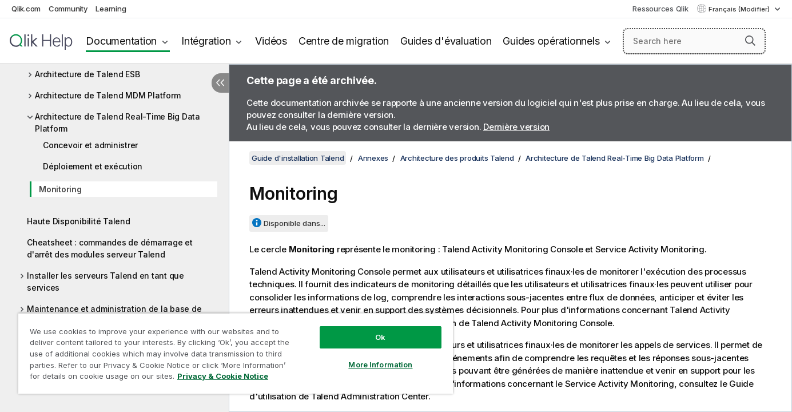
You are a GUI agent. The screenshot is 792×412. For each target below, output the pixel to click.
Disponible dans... (294, 223)
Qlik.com (26, 8)
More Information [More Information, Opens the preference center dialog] (380, 364)
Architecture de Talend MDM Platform (107, 95)
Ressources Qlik (660, 8)
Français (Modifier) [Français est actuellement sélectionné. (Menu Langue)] (740, 9)
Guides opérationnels (551, 41)
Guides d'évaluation (445, 41)
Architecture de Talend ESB (87, 74)
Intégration (205, 41)
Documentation (121, 41)
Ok (380, 337)
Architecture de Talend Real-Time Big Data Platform (117, 122)
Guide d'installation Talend (298, 158)
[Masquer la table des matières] (220, 83)
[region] (235, 353)
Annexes (373, 158)
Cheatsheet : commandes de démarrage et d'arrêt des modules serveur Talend (110, 248)
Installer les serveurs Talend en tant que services (105, 281)
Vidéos (271, 41)
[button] (750, 40)
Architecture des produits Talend (457, 158)
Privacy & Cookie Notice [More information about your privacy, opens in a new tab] (222, 376)
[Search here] (694, 41)
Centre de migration (344, 41)
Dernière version (516, 126)
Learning (110, 8)
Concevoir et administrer (90, 145)
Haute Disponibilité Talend (78, 221)
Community (68, 8)
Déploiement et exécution (92, 166)
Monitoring (60, 189)
